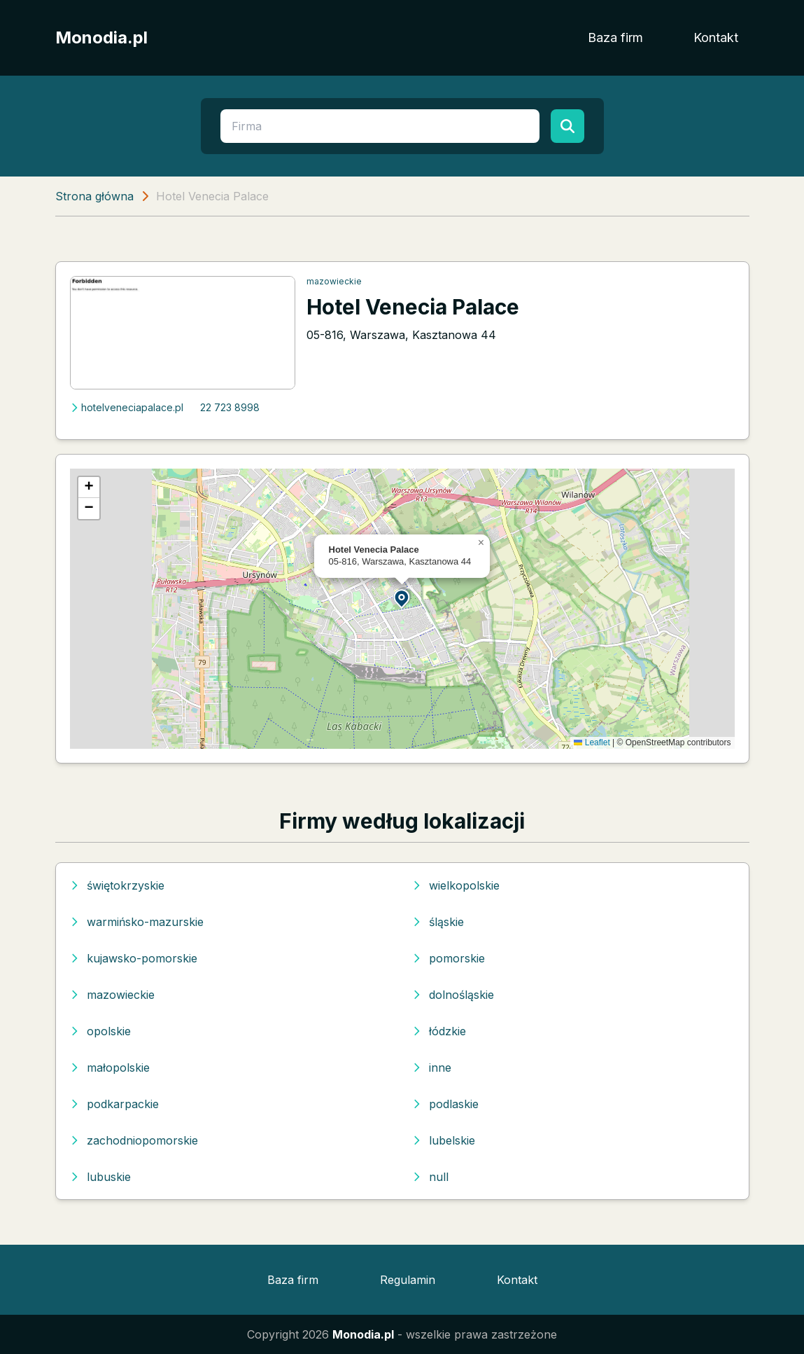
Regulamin (407, 1280)
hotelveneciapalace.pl (126, 407)
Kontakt (715, 37)
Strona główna (94, 196)
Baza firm (615, 37)
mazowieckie (334, 281)
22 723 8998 (230, 407)
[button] (402, 598)
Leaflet (591, 742)
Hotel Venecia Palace (412, 306)
